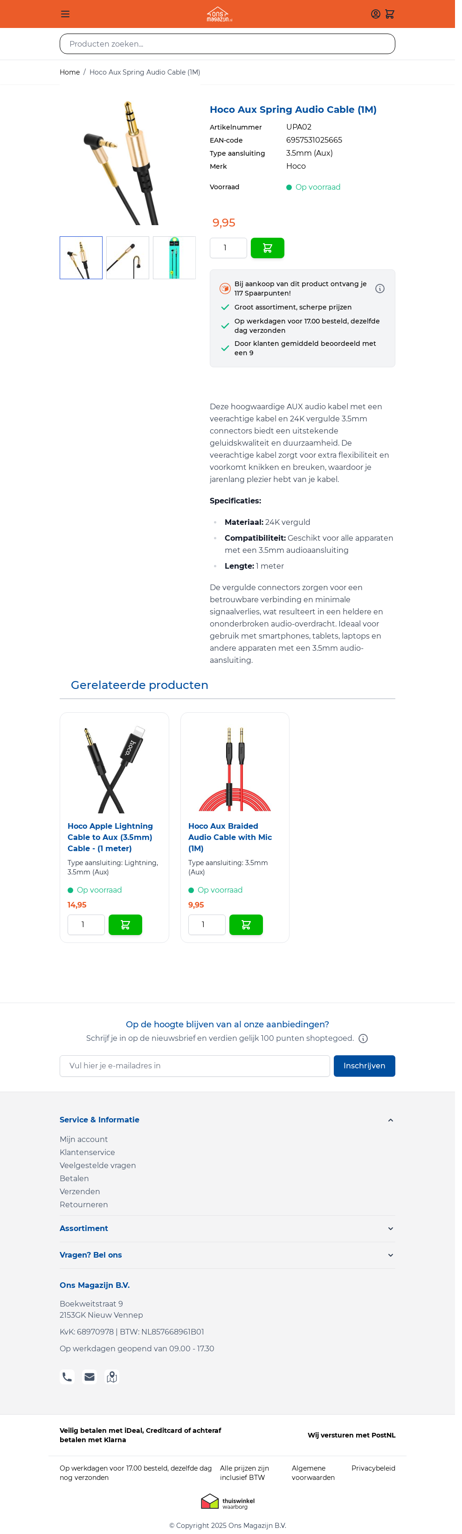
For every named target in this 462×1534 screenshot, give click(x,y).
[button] (227, 1120)
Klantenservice (87, 1152)
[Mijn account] (375, 14)
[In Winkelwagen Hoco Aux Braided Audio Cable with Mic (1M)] (246, 925)
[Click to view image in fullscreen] (130, 154)
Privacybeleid (373, 1468)
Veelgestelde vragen (98, 1165)
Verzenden (80, 1191)
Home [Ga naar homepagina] (70, 72)
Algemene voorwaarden (313, 1473)
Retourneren (84, 1204)
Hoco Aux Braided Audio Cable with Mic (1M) (230, 837)
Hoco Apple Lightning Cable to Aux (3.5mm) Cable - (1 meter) (110, 837)
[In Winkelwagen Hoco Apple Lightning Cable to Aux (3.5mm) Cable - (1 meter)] (125, 925)
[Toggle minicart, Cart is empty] (389, 14)
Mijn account (84, 1139)
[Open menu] (65, 14)
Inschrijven (365, 1065)
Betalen (74, 1178)
